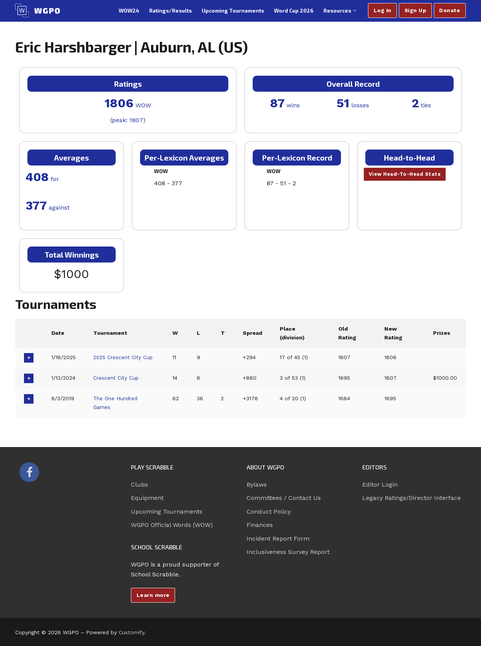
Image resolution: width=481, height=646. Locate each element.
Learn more (153, 595)
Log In (383, 10)
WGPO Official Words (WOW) (172, 524)
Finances (260, 524)
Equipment (147, 497)
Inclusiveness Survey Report (288, 551)
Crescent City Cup (117, 378)
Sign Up (416, 10)
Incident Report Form (278, 538)
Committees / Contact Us (284, 497)
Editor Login (380, 484)
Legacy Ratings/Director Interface (411, 497)
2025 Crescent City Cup (124, 357)
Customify (131, 632)
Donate (449, 10)
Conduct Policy (269, 511)
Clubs (139, 484)
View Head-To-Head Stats (406, 175)
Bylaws (257, 484)
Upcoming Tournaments (166, 511)
